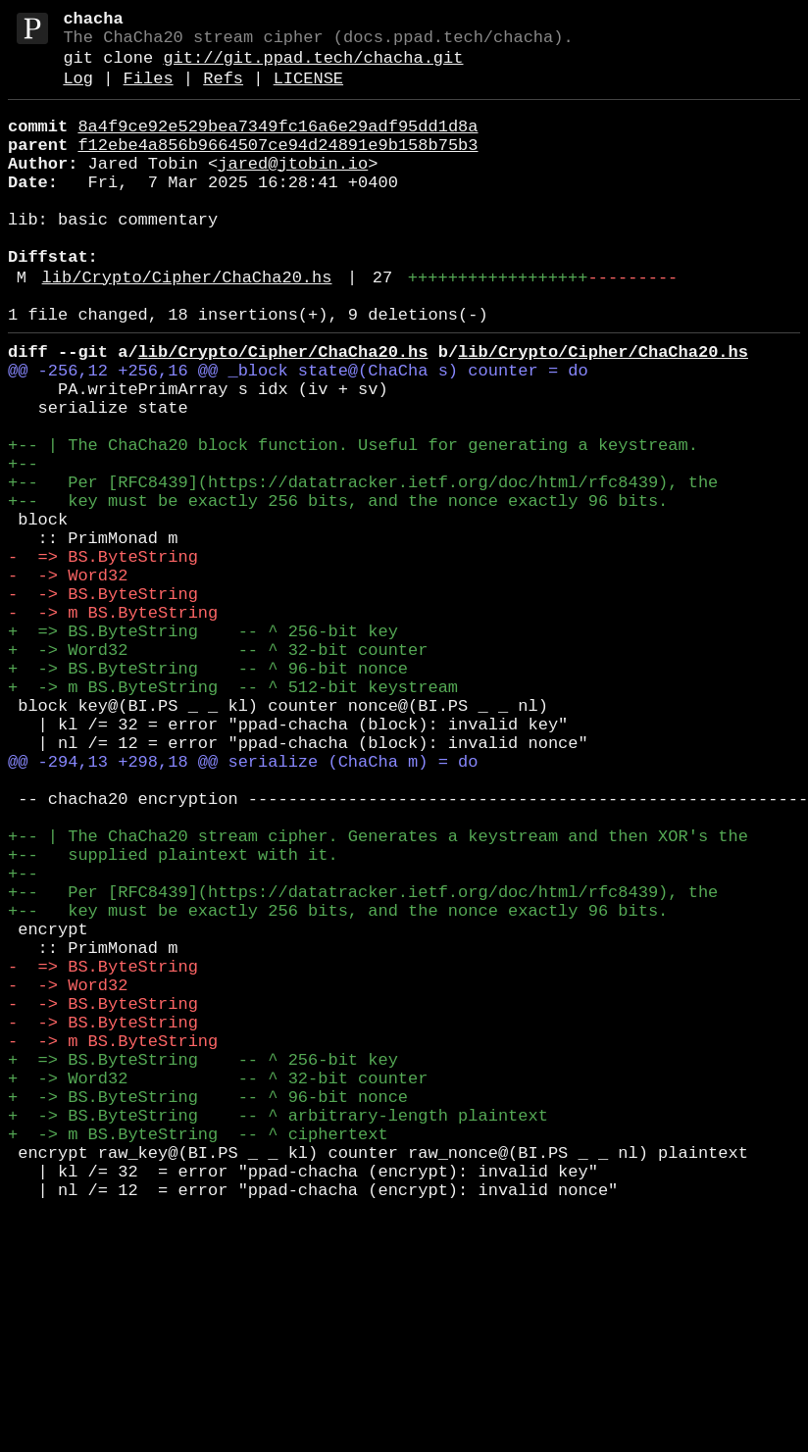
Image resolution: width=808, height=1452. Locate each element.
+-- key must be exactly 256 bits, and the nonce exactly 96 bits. (338, 589)
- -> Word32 (67, 680)
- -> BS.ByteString (103, 702)
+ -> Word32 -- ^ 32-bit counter (218, 770)
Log (78, 92)
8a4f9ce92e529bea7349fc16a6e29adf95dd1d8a (277, 144)
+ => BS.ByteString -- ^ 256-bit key (203, 747)
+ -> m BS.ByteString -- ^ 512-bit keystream (233, 815)
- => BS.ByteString (103, 657)
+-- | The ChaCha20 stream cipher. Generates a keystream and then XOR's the (378, 995)
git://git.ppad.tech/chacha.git (313, 68)
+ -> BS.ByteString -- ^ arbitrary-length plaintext (278, 1334)
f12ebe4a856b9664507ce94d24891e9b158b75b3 (277, 167)
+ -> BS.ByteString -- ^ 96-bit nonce (208, 792)
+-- (23, 544)
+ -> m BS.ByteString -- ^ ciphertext (198, 1356)
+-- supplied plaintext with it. (173, 1018)
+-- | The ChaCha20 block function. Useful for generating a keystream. (353, 522)
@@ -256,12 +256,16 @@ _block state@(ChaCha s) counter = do (298, 432)
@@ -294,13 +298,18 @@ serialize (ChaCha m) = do (243, 905)
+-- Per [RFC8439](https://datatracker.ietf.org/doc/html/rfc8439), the (363, 567)
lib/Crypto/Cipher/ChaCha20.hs (187, 327)
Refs (223, 92)
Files (149, 92)
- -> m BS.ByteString (113, 725)
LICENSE (308, 92)
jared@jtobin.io (293, 189)
